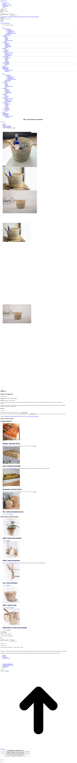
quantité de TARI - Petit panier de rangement (8, 412)
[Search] (5, 18)
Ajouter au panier (24, 412)
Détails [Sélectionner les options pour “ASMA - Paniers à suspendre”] (11, 562)
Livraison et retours (6, 658)
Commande (7, 23)
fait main (27, 416)
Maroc (30, 416)
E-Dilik (7, 670)
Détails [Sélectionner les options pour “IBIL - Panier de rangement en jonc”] (11, 514)
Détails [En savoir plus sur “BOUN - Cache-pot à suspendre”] (8, 540)
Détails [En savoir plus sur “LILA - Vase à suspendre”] (8, 585)
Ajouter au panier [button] (10, 607)
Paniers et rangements (17, 416)
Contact (4, 655)
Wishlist (4, 656)
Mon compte (5, 657)
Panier (33, 416)
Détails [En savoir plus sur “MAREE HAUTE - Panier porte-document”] (8, 630)
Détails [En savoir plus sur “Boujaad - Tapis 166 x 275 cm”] (34, 446)
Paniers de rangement (9, 416)
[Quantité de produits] (19, 412)
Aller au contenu (3, 0)
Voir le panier (2, 23)
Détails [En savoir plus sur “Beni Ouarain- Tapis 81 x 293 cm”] (34, 491)
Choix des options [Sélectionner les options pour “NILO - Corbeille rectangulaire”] (13, 468)
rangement (36, 416)
